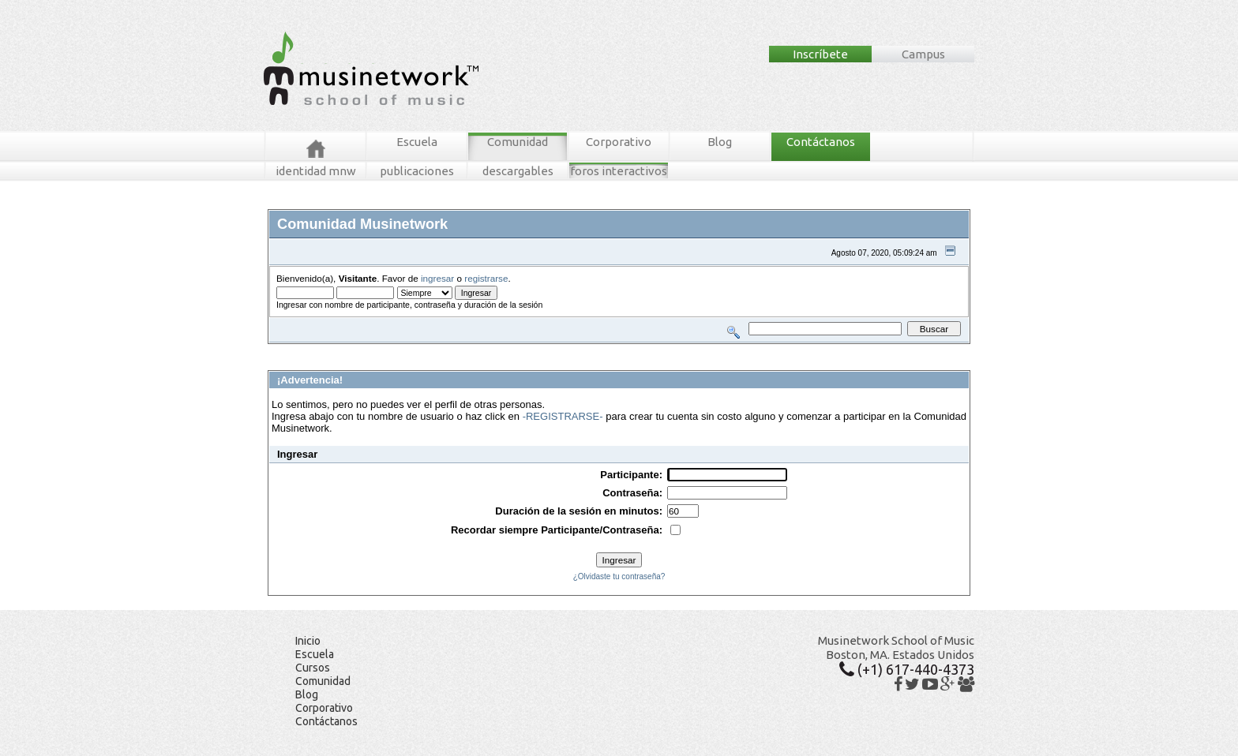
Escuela (416, 141)
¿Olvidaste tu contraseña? (619, 576)
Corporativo (618, 141)
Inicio (308, 640)
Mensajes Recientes (360, 350)
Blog (719, 141)
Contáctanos (820, 141)
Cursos (312, 667)
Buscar (415, 350)
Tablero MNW (458, 350)
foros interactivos (618, 171)
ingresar (437, 278)
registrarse (486, 278)
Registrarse (546, 350)
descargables (517, 171)
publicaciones (417, 171)
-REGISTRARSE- (563, 416)
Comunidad (517, 141)
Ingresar (504, 350)
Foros (301, 350)
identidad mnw (316, 171)
